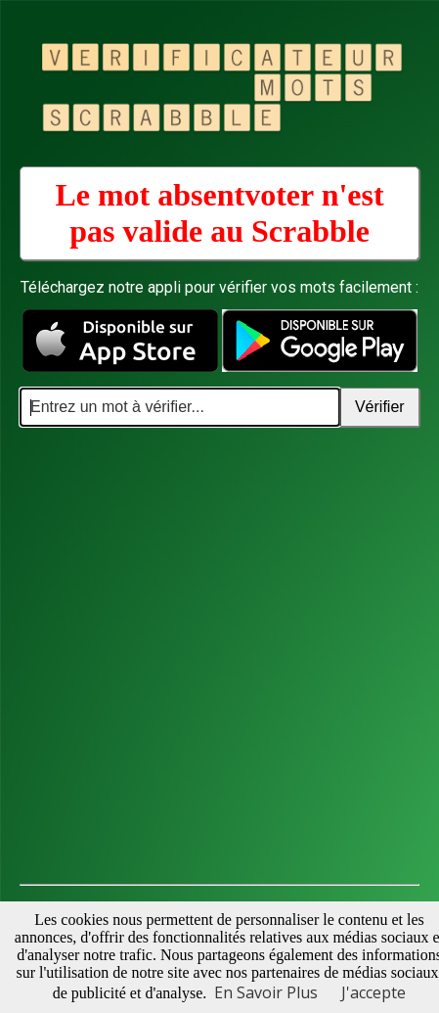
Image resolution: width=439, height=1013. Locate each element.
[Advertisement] (219, 656)
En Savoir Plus (266, 992)
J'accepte (373, 992)
